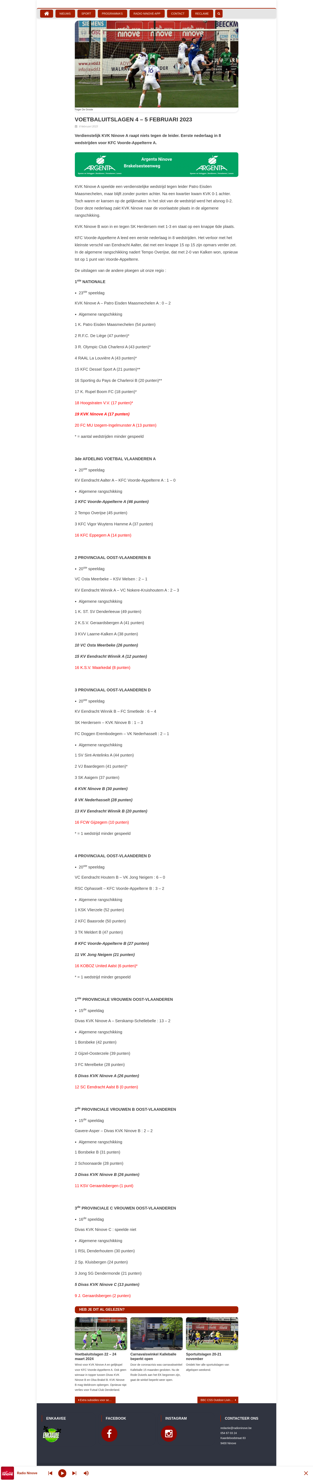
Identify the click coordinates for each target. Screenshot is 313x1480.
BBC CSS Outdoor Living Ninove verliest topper (219, 1400)
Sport (86, 13)
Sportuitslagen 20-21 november (203, 1356)
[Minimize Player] (306, 1473)
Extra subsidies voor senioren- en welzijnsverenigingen (98, 1400)
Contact (177, 13)
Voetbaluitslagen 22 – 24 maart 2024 (95, 1356)
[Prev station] (74, 1473)
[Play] (62, 1473)
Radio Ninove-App (147, 13)
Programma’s (112, 13)
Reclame (202, 13)
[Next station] (50, 1473)
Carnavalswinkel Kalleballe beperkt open (153, 1356)
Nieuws (65, 13)
